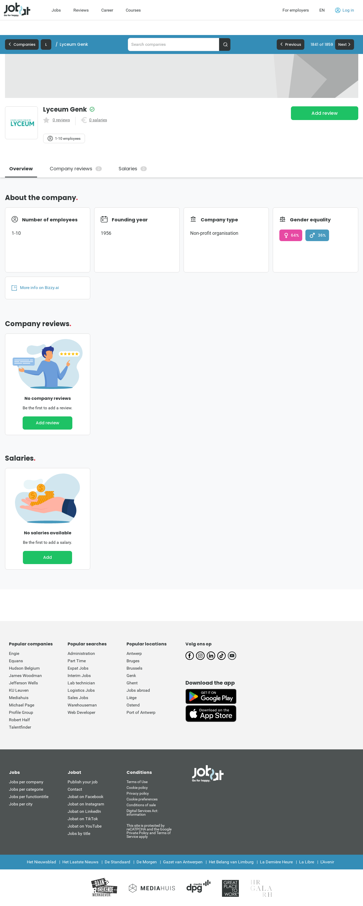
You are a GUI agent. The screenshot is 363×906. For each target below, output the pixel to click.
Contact (75, 789)
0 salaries (98, 120)
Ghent (132, 682)
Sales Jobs (78, 697)
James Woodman (25, 675)
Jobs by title (79, 833)
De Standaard (117, 861)
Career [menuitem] (107, 10)
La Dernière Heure (276, 861)
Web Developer (81, 712)
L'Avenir (327, 861)
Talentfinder (20, 727)
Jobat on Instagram (86, 804)
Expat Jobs (78, 668)
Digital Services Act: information (142, 813)
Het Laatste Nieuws (80, 861)
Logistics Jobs (81, 690)
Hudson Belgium (24, 668)
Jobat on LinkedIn (84, 811)
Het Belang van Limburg (231, 861)
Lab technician (81, 682)
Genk (131, 675)
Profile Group (21, 712)
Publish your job (83, 781)
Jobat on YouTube (85, 826)
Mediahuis (18, 697)
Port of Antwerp (141, 712)
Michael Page (21, 705)
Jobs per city (21, 804)
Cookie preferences (142, 799)
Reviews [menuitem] (81, 10)
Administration (81, 653)
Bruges (133, 660)
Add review (324, 113)
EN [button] (322, 10)
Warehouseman (82, 705)
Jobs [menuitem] (56, 10)
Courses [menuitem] (133, 10)
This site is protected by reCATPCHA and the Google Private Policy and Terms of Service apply (149, 830)
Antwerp (134, 653)
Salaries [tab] (133, 168)
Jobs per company (26, 781)
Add (47, 557)
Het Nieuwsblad (41, 861)
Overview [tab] (21, 168)
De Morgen (147, 861)
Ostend (133, 705)
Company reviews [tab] (76, 168)
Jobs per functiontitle (28, 796)
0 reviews (61, 120)
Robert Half (19, 719)
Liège (132, 697)
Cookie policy (137, 787)
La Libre (306, 861)
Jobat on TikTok (83, 818)
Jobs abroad (138, 690)
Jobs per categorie (26, 789)
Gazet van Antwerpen (183, 861)
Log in (344, 10)
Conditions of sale (141, 805)
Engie (14, 653)
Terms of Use (137, 782)
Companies (22, 44)
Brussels (134, 668)
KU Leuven (19, 690)
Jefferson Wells (23, 682)
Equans (16, 660)
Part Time (77, 660)
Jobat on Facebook (85, 796)
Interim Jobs (79, 675)
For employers (296, 10)
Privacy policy (138, 793)
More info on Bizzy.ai (35, 287)
